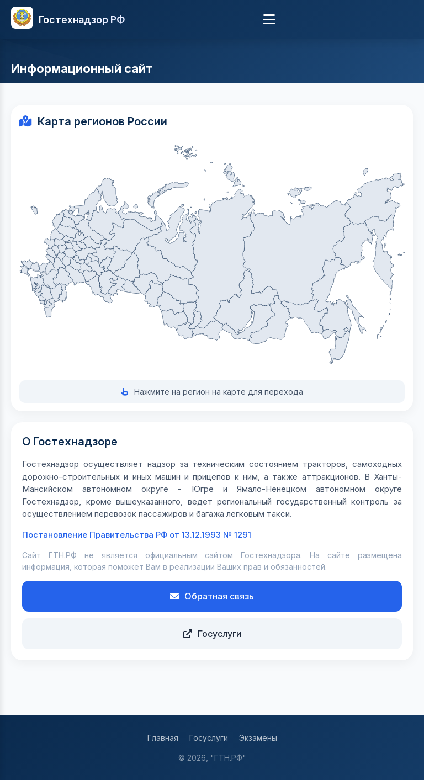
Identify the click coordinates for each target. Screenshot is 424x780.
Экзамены (258, 737)
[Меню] (269, 19)
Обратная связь (212, 596)
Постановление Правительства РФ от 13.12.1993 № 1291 (136, 534)
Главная (162, 737)
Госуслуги (212, 633)
